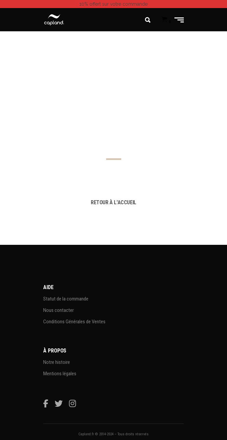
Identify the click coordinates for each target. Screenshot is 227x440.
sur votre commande (113, 4)
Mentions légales (59, 374)
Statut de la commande (65, 299)
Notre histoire (56, 362)
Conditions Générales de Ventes (74, 322)
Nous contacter (58, 310)
